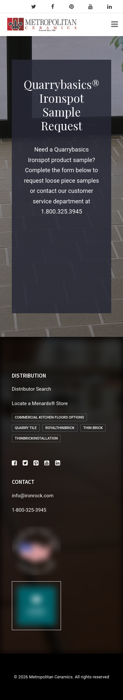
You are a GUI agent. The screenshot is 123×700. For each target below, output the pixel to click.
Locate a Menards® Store (40, 403)
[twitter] (36, 6)
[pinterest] (74, 6)
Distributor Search (31, 389)
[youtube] (93, 6)
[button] (14, 464)
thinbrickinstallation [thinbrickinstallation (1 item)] (36, 438)
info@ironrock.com (32, 496)
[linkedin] (112, 6)
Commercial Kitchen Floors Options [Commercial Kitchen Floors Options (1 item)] (49, 417)
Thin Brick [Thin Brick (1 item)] (93, 428)
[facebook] (55, 6)
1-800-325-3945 (29, 510)
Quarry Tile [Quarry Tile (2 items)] (26, 428)
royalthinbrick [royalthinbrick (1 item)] (59, 428)
